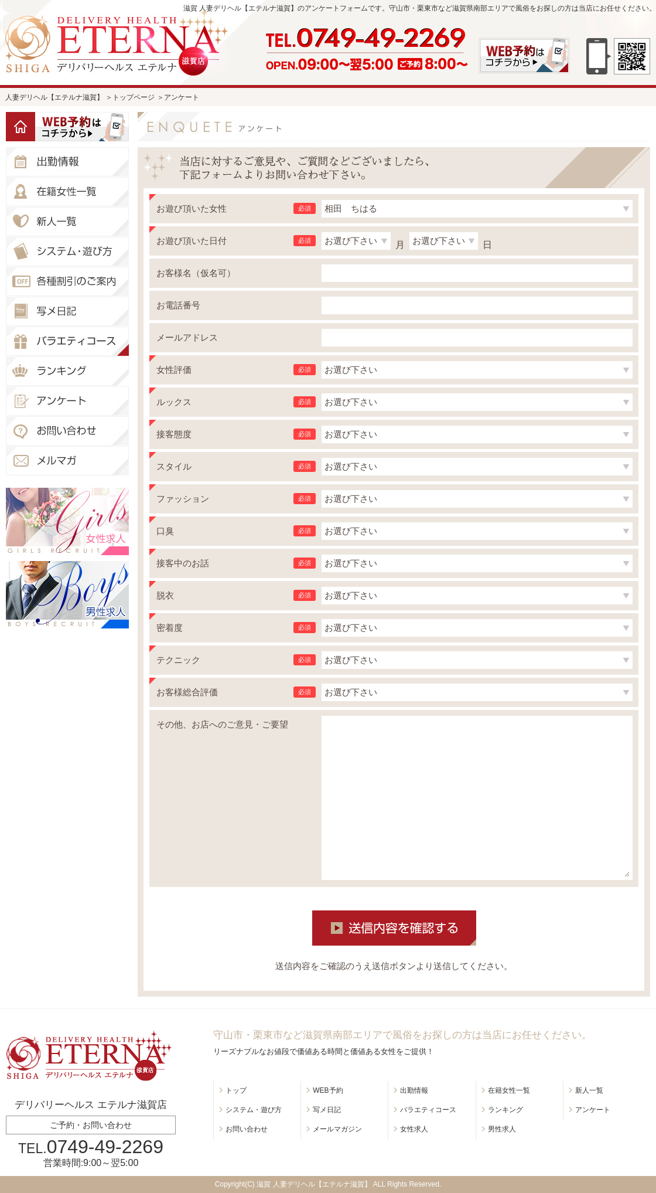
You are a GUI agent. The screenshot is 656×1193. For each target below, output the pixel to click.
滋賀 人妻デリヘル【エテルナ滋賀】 (314, 1184)
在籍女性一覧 (509, 1090)
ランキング (505, 1110)
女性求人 (414, 1129)
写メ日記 (327, 1110)
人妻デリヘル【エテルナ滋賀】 (54, 97)
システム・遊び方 (254, 1110)
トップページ (133, 97)
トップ (236, 1090)
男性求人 (502, 1129)
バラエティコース (428, 1110)
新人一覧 (589, 1090)
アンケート (592, 1110)
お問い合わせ (247, 1129)
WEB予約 (328, 1090)
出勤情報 (414, 1090)
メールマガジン (337, 1129)
